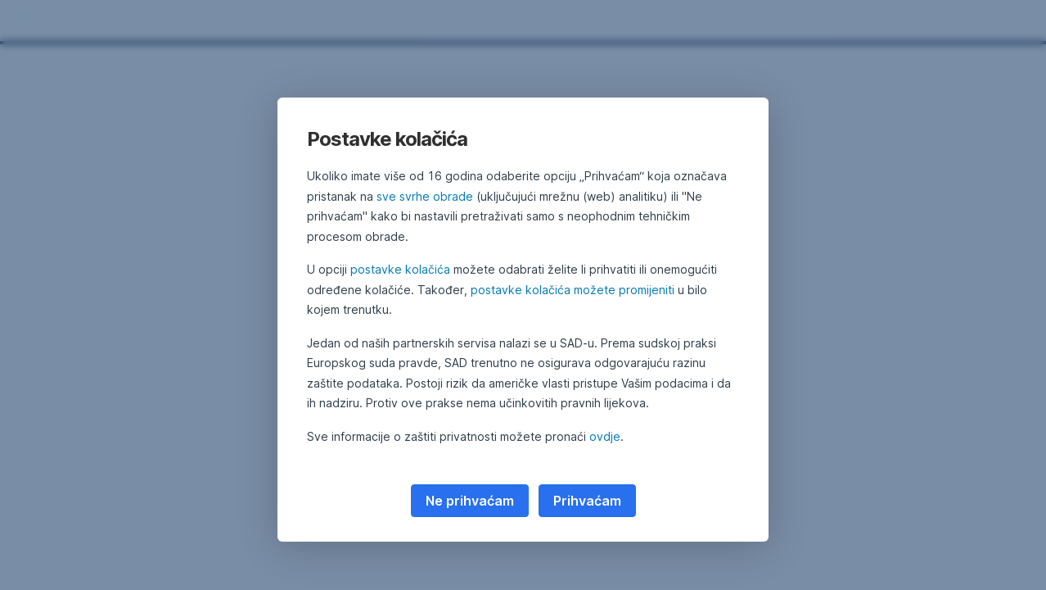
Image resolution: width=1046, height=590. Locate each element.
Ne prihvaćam (470, 500)
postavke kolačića (400, 269)
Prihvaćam (587, 500)
